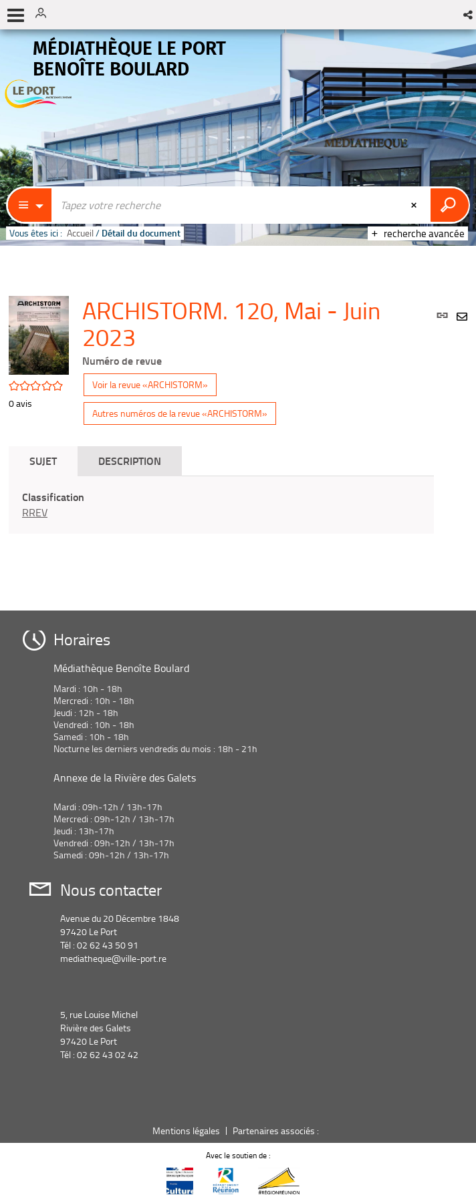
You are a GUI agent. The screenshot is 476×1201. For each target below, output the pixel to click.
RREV (34, 512)
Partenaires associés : (277, 1130)
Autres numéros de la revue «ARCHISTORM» (179, 413)
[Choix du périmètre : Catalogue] (30, 205)
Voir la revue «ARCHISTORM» (150, 384)
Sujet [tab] (43, 460)
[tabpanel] (221, 505)
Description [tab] (129, 460)
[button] (469, 14)
